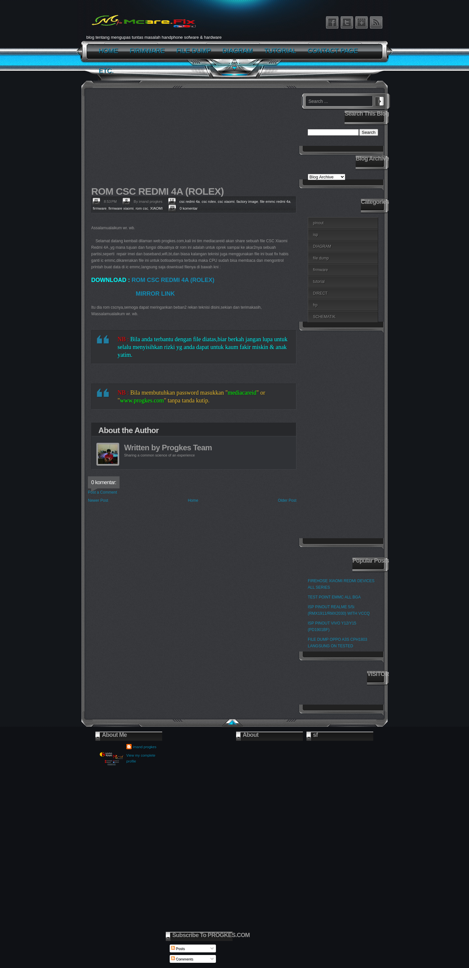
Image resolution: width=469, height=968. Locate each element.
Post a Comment (102, 492)
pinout (318, 223)
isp (315, 234)
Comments (182, 959)
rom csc (141, 208)
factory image (247, 201)
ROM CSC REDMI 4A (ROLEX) (173, 280)
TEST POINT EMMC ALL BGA (334, 597)
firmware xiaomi (121, 208)
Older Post (287, 500)
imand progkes (144, 747)
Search (379, 100)
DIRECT (320, 293)
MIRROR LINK (155, 293)
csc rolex (209, 201)
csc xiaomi (226, 201)
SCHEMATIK (324, 317)
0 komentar (189, 208)
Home (193, 500)
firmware (100, 208)
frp (315, 305)
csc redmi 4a (189, 201)
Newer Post (98, 500)
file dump (321, 258)
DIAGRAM (322, 246)
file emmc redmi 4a (275, 201)
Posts (178, 948)
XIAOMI (156, 208)
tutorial (319, 281)
